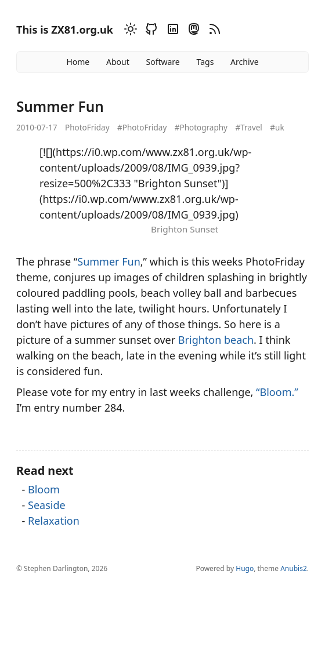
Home (77, 61)
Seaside (47, 505)
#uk (277, 127)
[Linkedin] (171, 31)
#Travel (248, 127)
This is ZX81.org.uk (64, 30)
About (117, 61)
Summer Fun (108, 261)
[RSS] (213, 31)
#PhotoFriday (142, 127)
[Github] (150, 31)
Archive (244, 61)
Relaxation (54, 521)
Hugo (245, 568)
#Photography (201, 127)
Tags (205, 61)
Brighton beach (216, 340)
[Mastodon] (192, 31)
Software (162, 61)
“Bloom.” (277, 392)
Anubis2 (293, 568)
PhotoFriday (87, 127)
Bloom (44, 489)
